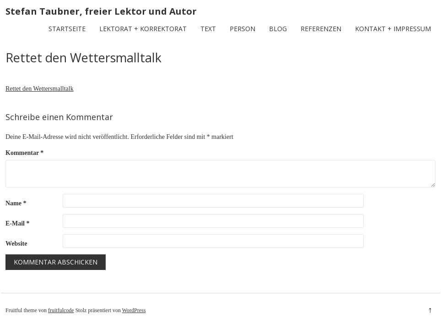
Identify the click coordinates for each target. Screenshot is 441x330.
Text (208, 28)
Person (242, 28)
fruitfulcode (61, 310)
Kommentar (24, 152)
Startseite (67, 28)
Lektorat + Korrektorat (143, 28)
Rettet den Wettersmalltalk (39, 88)
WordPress (134, 310)
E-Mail (17, 223)
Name (16, 203)
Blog (278, 28)
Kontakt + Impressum (393, 28)
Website (16, 243)
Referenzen (321, 28)
